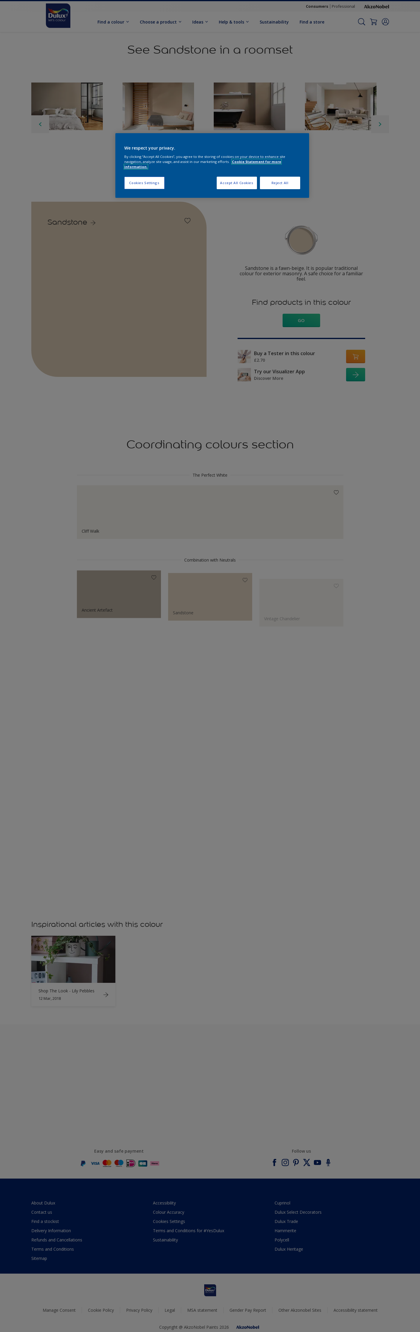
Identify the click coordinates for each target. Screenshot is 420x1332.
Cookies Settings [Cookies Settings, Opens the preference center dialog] (144, 183)
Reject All (280, 183)
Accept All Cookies (236, 183)
